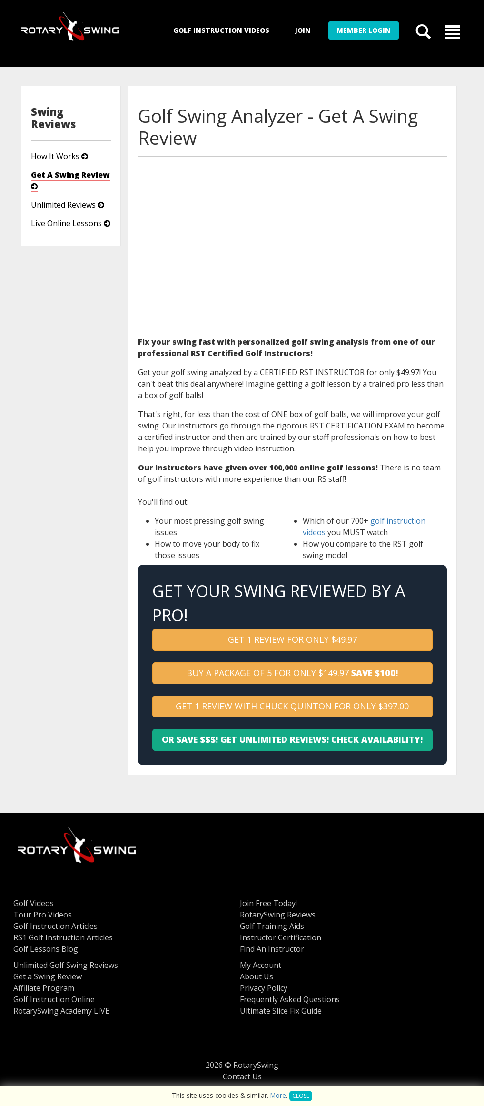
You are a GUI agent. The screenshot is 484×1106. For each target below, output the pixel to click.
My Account (260, 965)
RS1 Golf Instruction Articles (63, 937)
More (278, 1095)
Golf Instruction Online (54, 999)
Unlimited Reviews (67, 204)
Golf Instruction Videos (221, 30)
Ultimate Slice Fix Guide (281, 1011)
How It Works (59, 156)
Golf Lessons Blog (45, 949)
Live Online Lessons (70, 223)
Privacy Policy (263, 988)
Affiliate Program (43, 988)
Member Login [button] (363, 30)
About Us (256, 976)
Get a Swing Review (47, 976)
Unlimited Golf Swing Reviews (65, 965)
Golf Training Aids (272, 926)
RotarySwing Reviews (278, 914)
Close (300, 1096)
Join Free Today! (268, 903)
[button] (452, 31)
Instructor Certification (280, 937)
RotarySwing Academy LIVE (61, 1011)
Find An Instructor (272, 949)
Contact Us (242, 1076)
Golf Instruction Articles (55, 926)
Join (303, 30)
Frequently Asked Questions (290, 999)
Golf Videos (33, 903)
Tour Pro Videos (42, 914)
